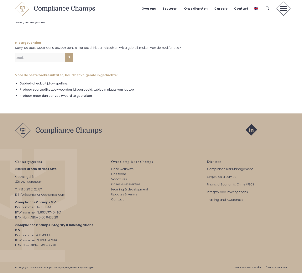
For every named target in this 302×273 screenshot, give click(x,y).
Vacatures (119, 179)
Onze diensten (196, 8)
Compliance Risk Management (230, 169)
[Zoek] (267, 8)
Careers (220, 8)
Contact (241, 8)
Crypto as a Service (221, 177)
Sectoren (170, 8)
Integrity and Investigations (227, 192)
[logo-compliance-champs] (55, 8)
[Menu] (282, 8)
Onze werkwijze (122, 169)
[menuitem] (267, 8)
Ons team (118, 174)
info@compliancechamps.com (41, 194)
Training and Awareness (225, 200)
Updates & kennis (124, 194)
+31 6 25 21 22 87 (30, 189)
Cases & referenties (125, 184)
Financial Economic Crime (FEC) (230, 184)
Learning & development (129, 189)
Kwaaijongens (61, 267)
